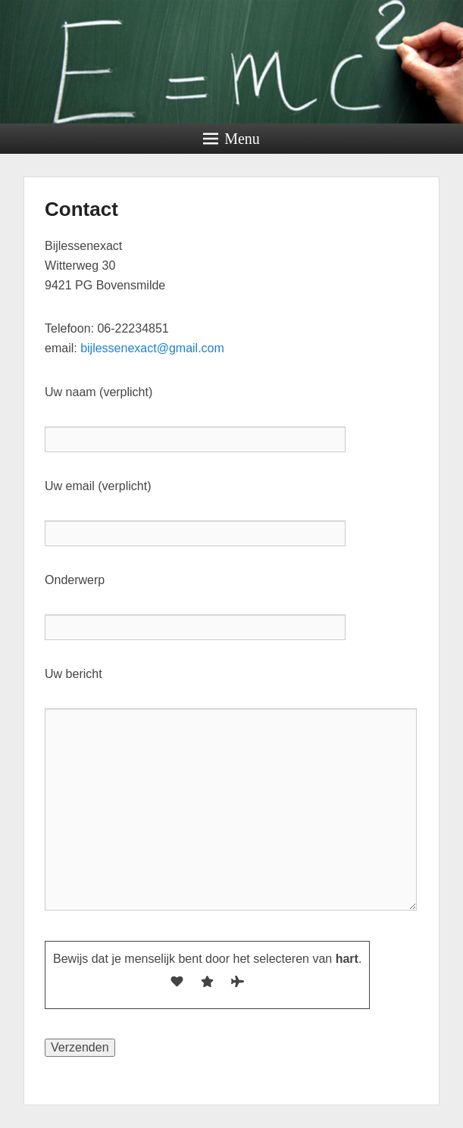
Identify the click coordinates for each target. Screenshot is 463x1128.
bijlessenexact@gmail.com (152, 348)
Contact (81, 209)
